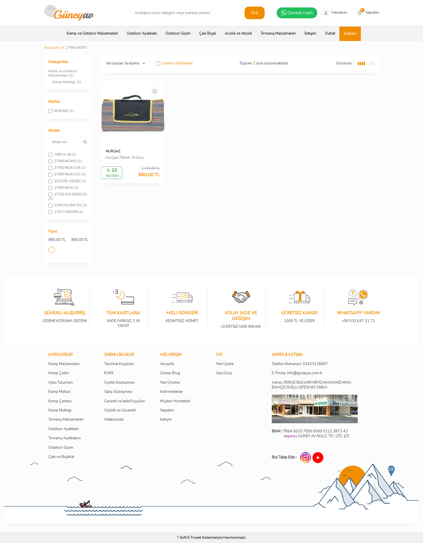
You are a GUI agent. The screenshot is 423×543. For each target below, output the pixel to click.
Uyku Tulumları (60, 382)
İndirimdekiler (171, 391)
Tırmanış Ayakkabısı (64, 438)
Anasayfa (52, 47)
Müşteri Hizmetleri (175, 401)
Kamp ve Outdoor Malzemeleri (92, 33)
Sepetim (167, 410)
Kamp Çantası (60, 401)
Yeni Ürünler (170, 382)
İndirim (350, 33)
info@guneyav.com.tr (304, 373)
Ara (254, 12)
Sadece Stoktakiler (174, 63)
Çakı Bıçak (207, 33)
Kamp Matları (59, 391)
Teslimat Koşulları (119, 364)
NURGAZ (113, 151)
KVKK (109, 373)
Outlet (330, 33)
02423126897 (315, 364)
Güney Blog (170, 373)
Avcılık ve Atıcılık (238, 33)
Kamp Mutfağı (67, 82)
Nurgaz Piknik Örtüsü (125, 157)
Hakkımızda (113, 419)
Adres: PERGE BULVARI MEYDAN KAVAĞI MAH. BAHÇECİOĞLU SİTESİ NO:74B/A (312, 385)
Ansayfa (167, 364)
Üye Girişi (224, 373)
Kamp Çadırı (58, 373)
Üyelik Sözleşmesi (119, 382)
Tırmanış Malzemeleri (278, 33)
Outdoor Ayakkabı (142, 33)
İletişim (310, 33)
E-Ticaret (194, 537)
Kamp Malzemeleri (64, 364)
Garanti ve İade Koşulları (124, 401)
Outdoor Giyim (178, 33)
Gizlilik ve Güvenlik (120, 410)
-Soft (182, 537)
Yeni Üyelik (225, 364)
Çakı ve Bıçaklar (61, 456)
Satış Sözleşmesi (118, 391)
